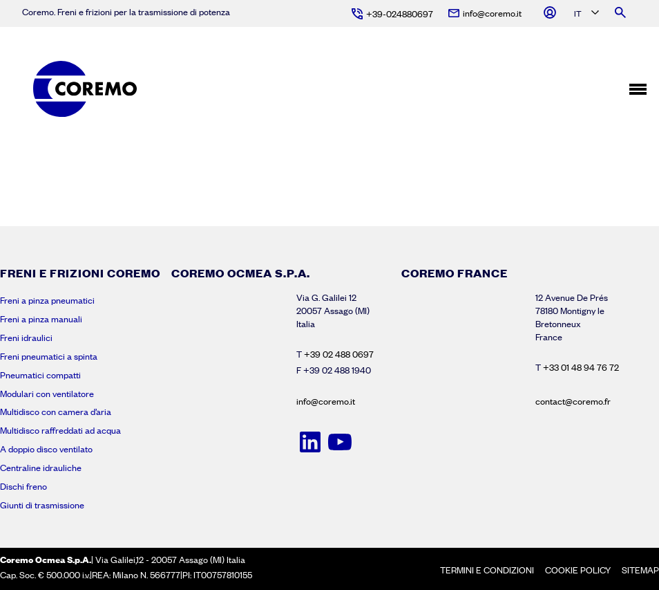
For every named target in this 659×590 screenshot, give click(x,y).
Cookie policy (578, 570)
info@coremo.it (325, 401)
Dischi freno (23, 486)
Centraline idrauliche (41, 467)
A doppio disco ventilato (46, 449)
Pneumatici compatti (40, 375)
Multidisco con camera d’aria (55, 411)
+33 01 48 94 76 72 (581, 367)
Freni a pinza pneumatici (47, 300)
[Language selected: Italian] (585, 14)
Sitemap (640, 570)
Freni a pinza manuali (41, 319)
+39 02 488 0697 (339, 354)
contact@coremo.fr (573, 401)
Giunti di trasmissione (42, 505)
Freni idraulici (26, 337)
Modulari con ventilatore (47, 393)
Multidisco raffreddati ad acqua (60, 430)
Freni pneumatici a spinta (48, 356)
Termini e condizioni (487, 570)
